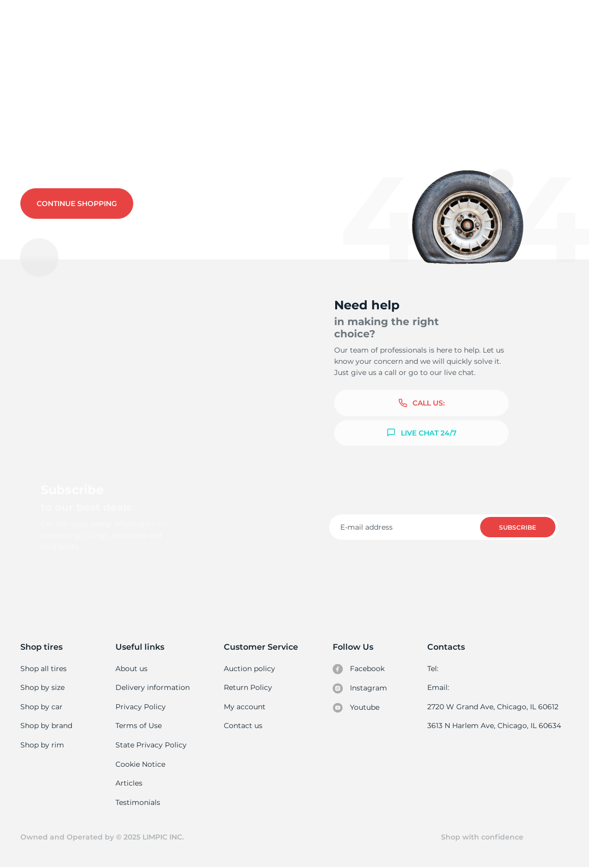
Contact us (136, 158)
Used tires (40, 64)
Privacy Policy (140, 706)
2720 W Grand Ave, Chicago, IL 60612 (493, 706)
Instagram (360, 688)
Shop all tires (43, 668)
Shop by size (42, 687)
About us (132, 668)
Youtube (356, 708)
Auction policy (249, 668)
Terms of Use (139, 725)
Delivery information (152, 687)
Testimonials (138, 802)
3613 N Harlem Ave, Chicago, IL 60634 (495, 725)
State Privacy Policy (150, 744)
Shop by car (41, 706)
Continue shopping (76, 203)
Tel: (434, 668)
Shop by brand (46, 725)
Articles (129, 783)
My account (245, 706)
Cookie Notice (140, 764)
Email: (440, 687)
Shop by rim (42, 744)
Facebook (359, 669)
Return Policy (248, 687)
